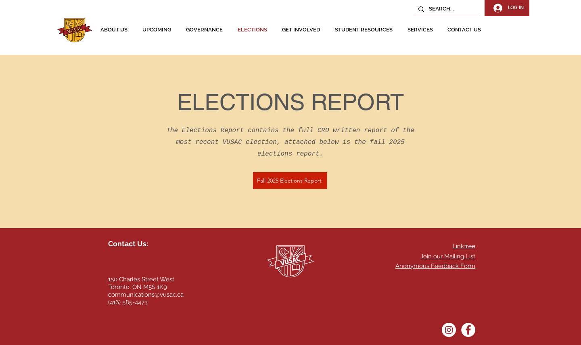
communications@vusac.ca (146, 294)
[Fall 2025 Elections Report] (290, 180)
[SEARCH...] (445, 9)
